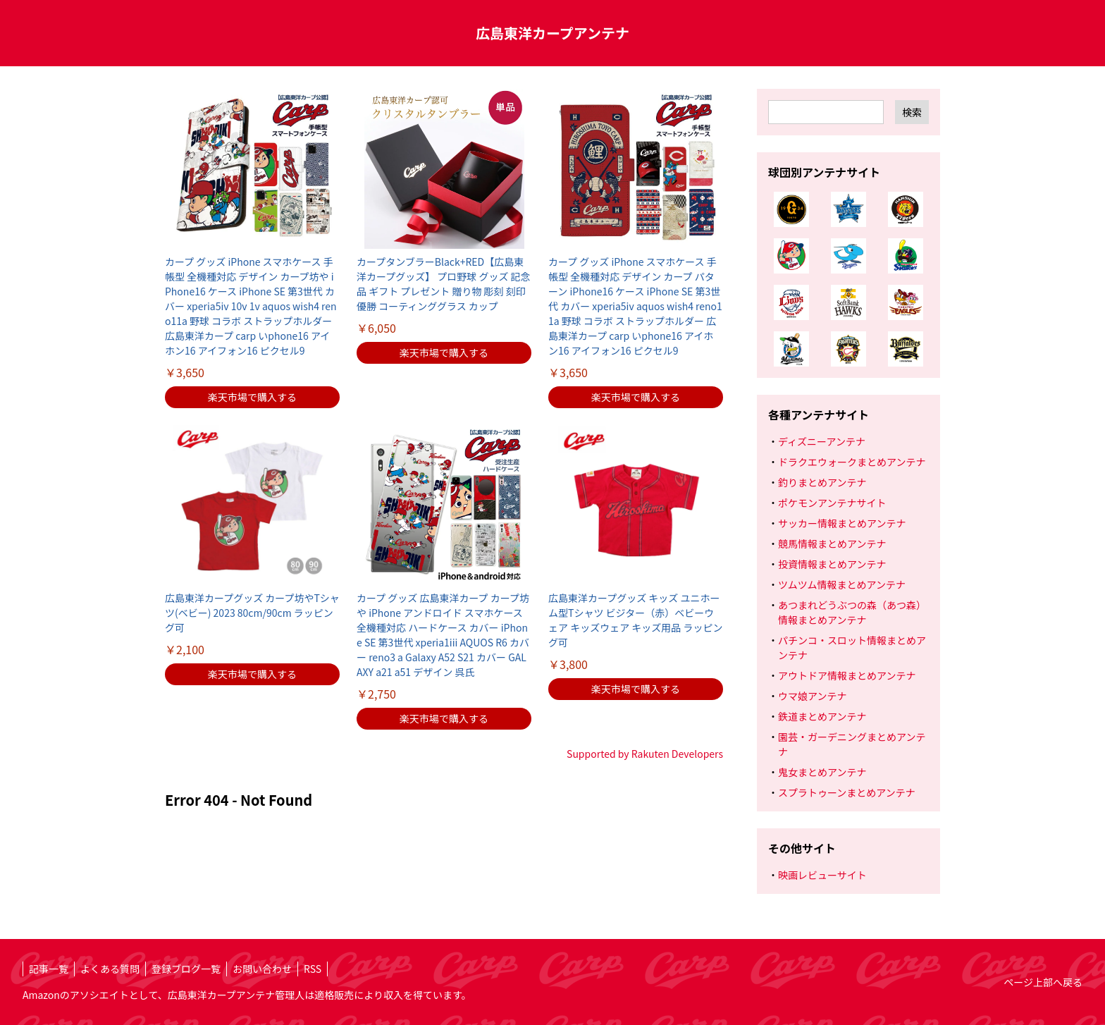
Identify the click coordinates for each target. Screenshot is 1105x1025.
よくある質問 (110, 969)
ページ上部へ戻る (1043, 982)
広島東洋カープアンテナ (552, 33)
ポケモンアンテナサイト (832, 503)
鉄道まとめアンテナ (822, 716)
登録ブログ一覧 (186, 969)
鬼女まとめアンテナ (822, 772)
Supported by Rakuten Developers (645, 754)
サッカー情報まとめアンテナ (842, 523)
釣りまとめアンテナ (822, 482)
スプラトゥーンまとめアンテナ (846, 792)
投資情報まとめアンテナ (832, 564)
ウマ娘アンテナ (812, 696)
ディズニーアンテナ (821, 441)
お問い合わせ (262, 969)
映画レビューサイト (822, 875)
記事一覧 (48, 969)
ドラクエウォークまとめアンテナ (851, 462)
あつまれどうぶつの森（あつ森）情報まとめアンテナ (852, 612)
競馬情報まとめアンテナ (832, 543)
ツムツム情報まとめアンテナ (842, 584)
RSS (312, 969)
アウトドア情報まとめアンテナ (846, 675)
